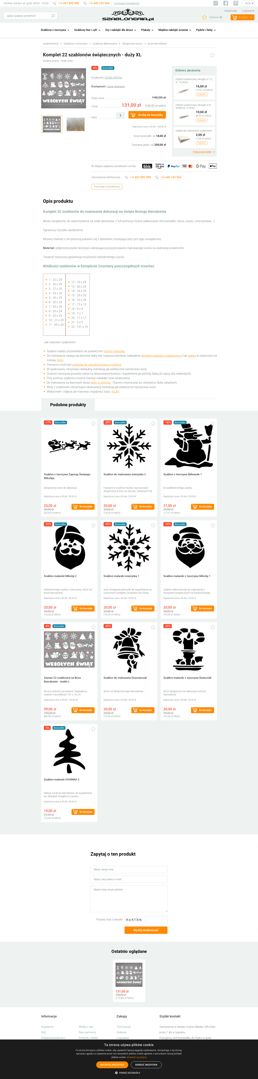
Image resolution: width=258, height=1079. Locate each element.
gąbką (192, 355)
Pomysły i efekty (88, 1038)
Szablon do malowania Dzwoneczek (125, 677)
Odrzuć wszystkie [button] (146, 1064)
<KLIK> (115, 391)
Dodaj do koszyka (150, 115)
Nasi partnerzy (87, 1032)
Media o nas (86, 1026)
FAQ (43, 1032)
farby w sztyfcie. (100, 382)
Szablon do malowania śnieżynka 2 (125, 474)
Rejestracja (230, 10)
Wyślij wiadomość (146, 930)
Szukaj (53, 15)
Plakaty (145, 30)
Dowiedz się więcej (137, 1057)
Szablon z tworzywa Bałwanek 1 (182, 474)
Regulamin (47, 1026)
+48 (68, 3)
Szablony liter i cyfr (85, 30)
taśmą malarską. (114, 351)
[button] (129, 1073)
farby (60, 360)
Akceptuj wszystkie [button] (112, 1064)
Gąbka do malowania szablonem (194, 130)
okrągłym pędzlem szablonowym (162, 355)
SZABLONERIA (113, 77)
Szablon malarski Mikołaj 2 (60, 576)
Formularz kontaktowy (126, 3)
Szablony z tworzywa (53, 30)
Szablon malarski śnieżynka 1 (121, 576)
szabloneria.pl (128, 14)
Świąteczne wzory (132, 43)
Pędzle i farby (204, 30)
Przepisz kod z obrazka (109, 919)
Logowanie (248, 10)
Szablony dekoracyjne (105, 43)
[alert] (129, 1059)
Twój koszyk (123, 1026)
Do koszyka (86, 506)
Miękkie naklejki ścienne (173, 30)
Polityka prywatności (53, 1038)
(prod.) (243, 17)
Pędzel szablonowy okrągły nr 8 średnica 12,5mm (193, 106)
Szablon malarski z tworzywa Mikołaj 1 (187, 576)
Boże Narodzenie (157, 43)
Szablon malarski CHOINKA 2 (61, 779)
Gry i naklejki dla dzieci (119, 30)
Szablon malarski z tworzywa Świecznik (187, 677)
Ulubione (121, 1032)
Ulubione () (216, 17)
